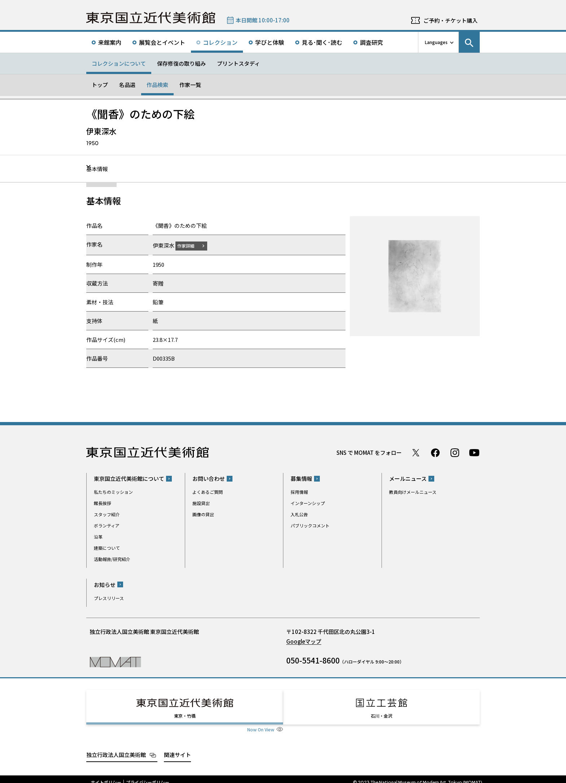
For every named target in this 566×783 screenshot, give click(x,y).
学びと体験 (269, 42)
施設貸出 (201, 503)
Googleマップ (303, 641)
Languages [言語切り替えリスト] (436, 42)
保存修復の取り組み (181, 63)
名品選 (127, 84)
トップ (100, 84)
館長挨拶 (102, 503)
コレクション (220, 42)
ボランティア (106, 525)
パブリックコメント (310, 525)
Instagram (454, 452)
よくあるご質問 (207, 492)
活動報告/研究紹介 (112, 559)
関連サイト (177, 748)
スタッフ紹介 (107, 514)
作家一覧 (190, 84)
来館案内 (109, 42)
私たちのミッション (113, 492)
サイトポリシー (106, 775)
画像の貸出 (203, 514)
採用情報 (299, 492)
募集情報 (301, 478)
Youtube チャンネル (474, 452)
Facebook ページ (435, 452)
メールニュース (408, 478)
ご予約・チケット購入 (450, 20)
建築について (107, 548)
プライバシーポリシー (147, 775)
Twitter (415, 452)
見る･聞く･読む (322, 42)
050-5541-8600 (313, 659)
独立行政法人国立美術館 (116, 748)
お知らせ (105, 584)
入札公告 (299, 514)
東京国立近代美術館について (129, 478)
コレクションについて (119, 63)
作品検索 (157, 84)
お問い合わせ (208, 478)
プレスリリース (109, 598)
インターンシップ (308, 503)
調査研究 (371, 42)
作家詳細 (190, 245)
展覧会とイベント (162, 42)
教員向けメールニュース (412, 492)
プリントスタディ (238, 63)
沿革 (98, 537)
